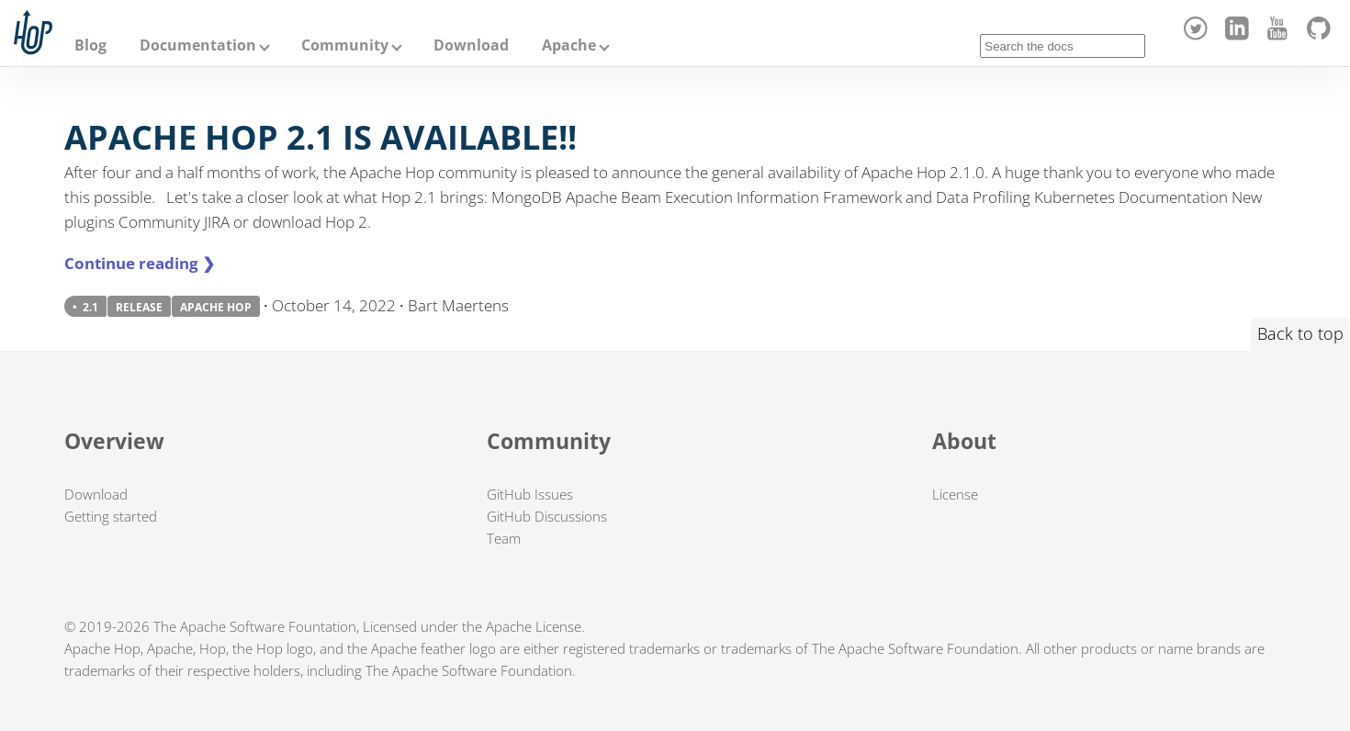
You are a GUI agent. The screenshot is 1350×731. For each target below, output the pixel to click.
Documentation (198, 45)
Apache (569, 45)
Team (504, 538)
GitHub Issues (530, 494)
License (955, 494)
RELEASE (139, 306)
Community (344, 45)
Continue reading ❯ (139, 263)
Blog (90, 45)
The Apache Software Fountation (254, 626)
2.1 (90, 306)
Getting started (110, 516)
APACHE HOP (216, 306)
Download (471, 45)
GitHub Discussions (547, 516)
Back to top (1300, 333)
